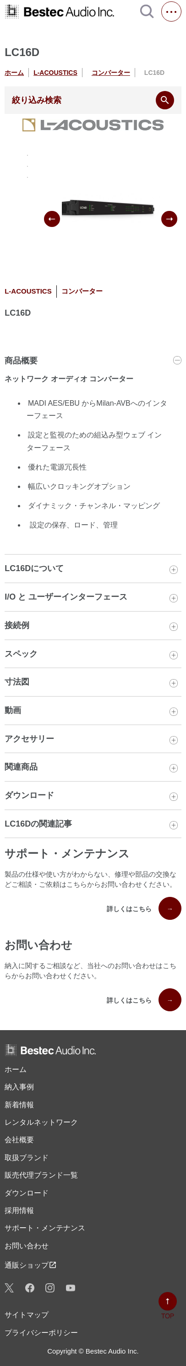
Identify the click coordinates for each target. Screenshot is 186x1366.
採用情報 (19, 1210)
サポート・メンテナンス (45, 1228)
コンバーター (111, 72)
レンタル (41, 1122)
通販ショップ (31, 1265)
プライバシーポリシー (41, 1333)
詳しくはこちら (144, 908)
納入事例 (19, 1087)
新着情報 (19, 1105)
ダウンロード (27, 1193)
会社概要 (19, 1140)
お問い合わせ (27, 1246)
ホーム (14, 72)
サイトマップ (27, 1315)
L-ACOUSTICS (55, 72)
